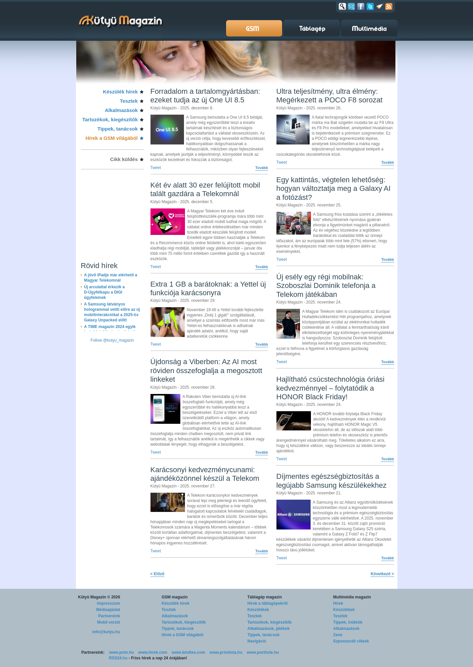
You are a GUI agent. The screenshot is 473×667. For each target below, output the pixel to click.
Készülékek (258, 609)
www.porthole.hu (263, 652)
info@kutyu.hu (106, 632)
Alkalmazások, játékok (268, 628)
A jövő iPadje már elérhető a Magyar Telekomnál (110, 278)
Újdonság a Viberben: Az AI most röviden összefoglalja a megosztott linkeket (206, 370)
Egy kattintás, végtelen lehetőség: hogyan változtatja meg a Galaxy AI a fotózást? (333, 188)
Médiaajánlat (108, 609)
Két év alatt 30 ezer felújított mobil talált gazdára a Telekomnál (205, 189)
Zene (337, 635)
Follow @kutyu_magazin (112, 340)
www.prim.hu (121, 652)
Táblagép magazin (264, 597)
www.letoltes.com (188, 652)
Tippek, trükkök (347, 622)
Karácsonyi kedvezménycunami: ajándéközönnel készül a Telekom (205, 474)
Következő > (382, 574)
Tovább (261, 168)
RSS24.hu (118, 658)
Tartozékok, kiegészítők (110, 119)
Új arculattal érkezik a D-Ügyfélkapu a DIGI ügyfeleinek (104, 292)
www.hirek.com (152, 652)
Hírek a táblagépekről (267, 603)
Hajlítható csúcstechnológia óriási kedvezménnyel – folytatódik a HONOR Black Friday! (330, 388)
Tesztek (129, 101)
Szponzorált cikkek (351, 641)
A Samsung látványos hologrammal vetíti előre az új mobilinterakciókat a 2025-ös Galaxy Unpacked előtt (112, 312)
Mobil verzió (108, 622)
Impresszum (108, 603)
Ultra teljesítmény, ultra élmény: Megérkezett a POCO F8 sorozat (329, 95)
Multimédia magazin (352, 597)
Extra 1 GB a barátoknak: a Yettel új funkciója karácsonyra (208, 288)
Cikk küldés (124, 159)
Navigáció (256, 641)
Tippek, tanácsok (117, 129)
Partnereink (109, 616)
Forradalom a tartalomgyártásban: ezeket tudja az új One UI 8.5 (205, 95)
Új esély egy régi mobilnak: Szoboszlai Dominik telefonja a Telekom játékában (326, 286)
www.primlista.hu (225, 652)
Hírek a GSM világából (112, 138)
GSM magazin (174, 597)
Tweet (155, 167)
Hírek (338, 603)
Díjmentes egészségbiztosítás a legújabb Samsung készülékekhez (331, 480)
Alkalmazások (121, 110)
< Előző (157, 574)
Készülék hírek (120, 91)
